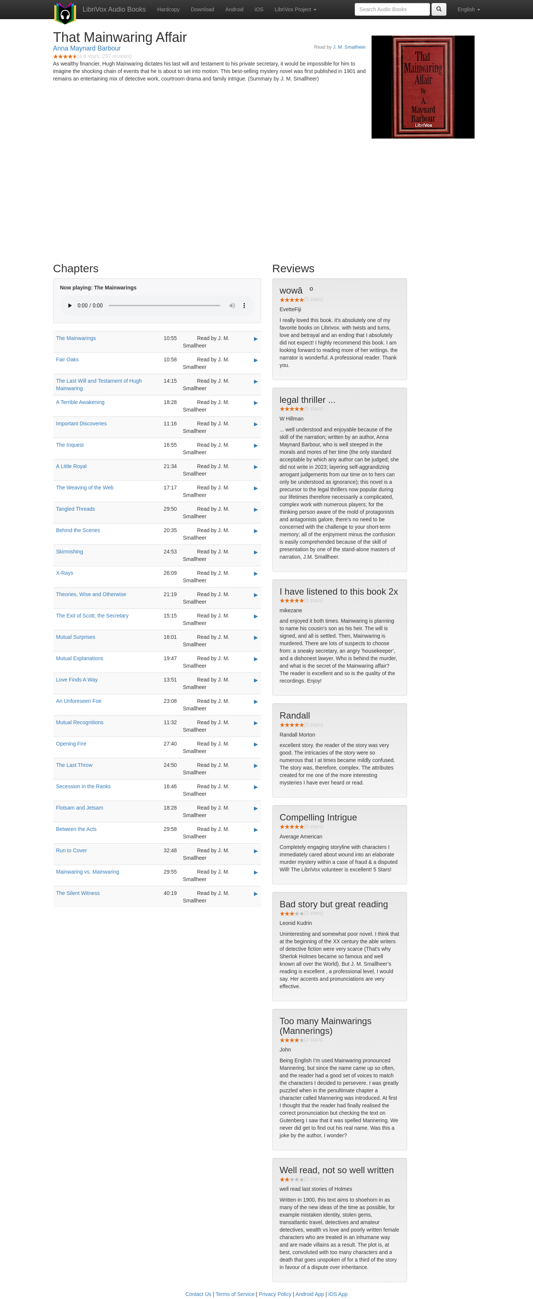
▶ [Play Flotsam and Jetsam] (256, 808)
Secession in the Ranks (83, 786)
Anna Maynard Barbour (87, 48)
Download (202, 9)
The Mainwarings (76, 338)
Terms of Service (234, 1294)
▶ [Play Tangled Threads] (256, 509)
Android (234, 9)
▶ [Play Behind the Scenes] (256, 530)
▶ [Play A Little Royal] (256, 466)
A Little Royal (71, 466)
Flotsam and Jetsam (79, 808)
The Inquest (70, 445)
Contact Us (198, 1294)
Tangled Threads (75, 509)
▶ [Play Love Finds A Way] (256, 680)
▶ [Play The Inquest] (256, 445)
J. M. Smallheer (349, 47)
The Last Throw (74, 765)
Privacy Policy (275, 1294)
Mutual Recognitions (80, 722)
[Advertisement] (266, 198)
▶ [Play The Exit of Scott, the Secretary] (256, 616)
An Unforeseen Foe (79, 701)
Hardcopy (168, 9)
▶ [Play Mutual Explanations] (256, 658)
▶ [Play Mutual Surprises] (256, 637)
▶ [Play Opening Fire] (256, 744)
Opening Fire (71, 744)
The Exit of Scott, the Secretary (92, 616)
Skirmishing (69, 552)
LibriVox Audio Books (114, 9)
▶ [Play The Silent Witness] (256, 893)
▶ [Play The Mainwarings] (256, 338)
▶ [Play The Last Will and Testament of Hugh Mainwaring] (256, 381)
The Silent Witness (78, 893)
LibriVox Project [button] (295, 9)
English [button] (469, 9)
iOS (259, 9)
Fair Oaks (67, 359)
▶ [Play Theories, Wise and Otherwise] (256, 594)
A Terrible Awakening (80, 402)
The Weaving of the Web (85, 488)
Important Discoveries (81, 424)
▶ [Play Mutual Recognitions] (256, 722)
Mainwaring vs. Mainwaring (87, 872)
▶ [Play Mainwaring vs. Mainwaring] (256, 872)
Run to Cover (71, 850)
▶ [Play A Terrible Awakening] (256, 402)
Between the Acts (76, 829)
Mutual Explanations (79, 658)
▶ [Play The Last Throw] (256, 765)
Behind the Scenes (78, 530)
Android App (310, 1294)
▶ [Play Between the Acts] (256, 829)
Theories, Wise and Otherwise (91, 594)
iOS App (338, 1294)
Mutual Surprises (76, 637)
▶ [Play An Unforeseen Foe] (256, 701)
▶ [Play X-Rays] (256, 573)
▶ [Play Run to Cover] (256, 850)
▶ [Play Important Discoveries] (256, 424)
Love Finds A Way (77, 680)
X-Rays (64, 573)
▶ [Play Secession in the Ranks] (256, 786)
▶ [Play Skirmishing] (256, 552)
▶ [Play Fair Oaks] (256, 359)
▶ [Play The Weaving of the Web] (256, 488)
